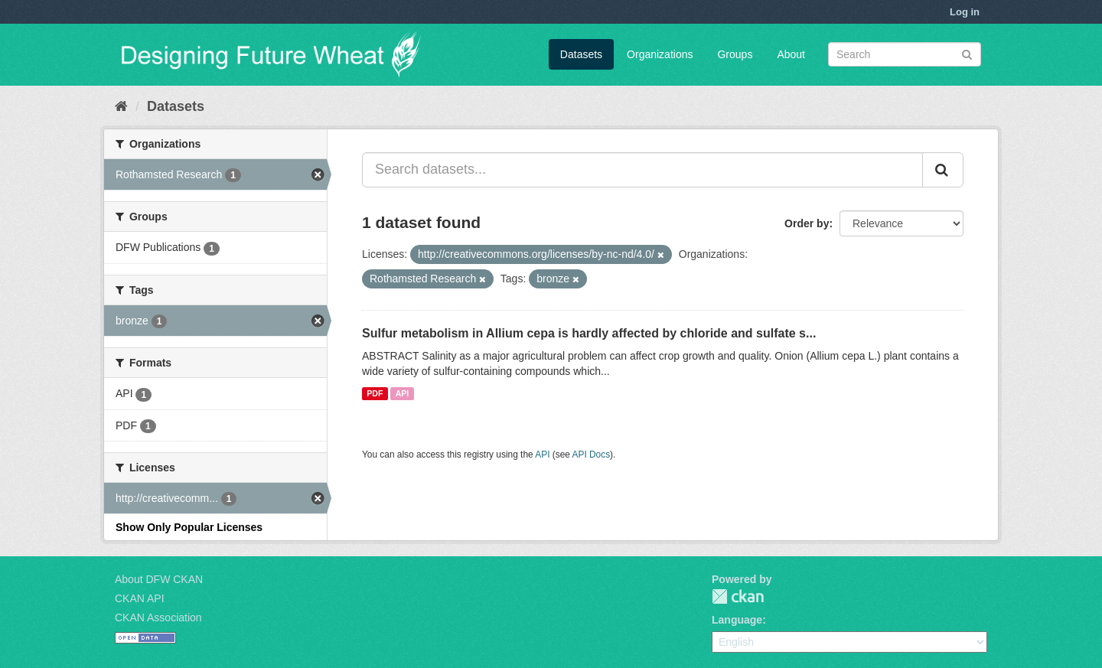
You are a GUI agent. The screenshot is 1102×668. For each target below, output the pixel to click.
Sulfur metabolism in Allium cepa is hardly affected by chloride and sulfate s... (589, 333)
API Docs (591, 454)
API (402, 393)
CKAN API (140, 598)
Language (737, 620)
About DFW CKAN (159, 579)
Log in (965, 12)
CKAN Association (158, 617)
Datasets (581, 54)
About (791, 54)
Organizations (660, 54)
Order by (806, 223)
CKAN (738, 596)
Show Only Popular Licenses (189, 527)
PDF (375, 393)
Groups (734, 54)
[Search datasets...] (642, 169)
